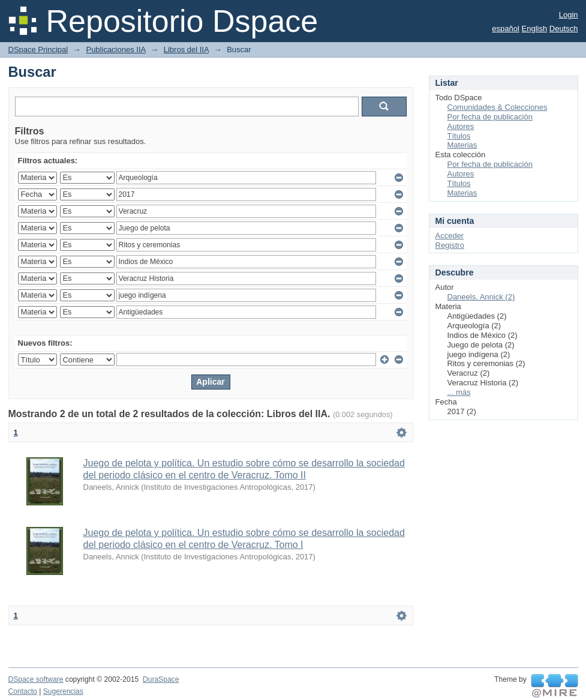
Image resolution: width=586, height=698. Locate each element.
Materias (462, 144)
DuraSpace (161, 679)
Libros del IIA (186, 49)
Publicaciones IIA (115, 49)
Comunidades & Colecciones (497, 107)
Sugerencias (63, 691)
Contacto (22, 691)
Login (568, 14)
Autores (460, 126)
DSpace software (36, 679)
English (535, 28)
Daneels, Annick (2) (481, 296)
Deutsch (563, 28)
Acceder (449, 235)
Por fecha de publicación (490, 116)
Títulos (459, 135)
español (505, 28)
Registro (449, 245)
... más (459, 392)
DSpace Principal (38, 49)
